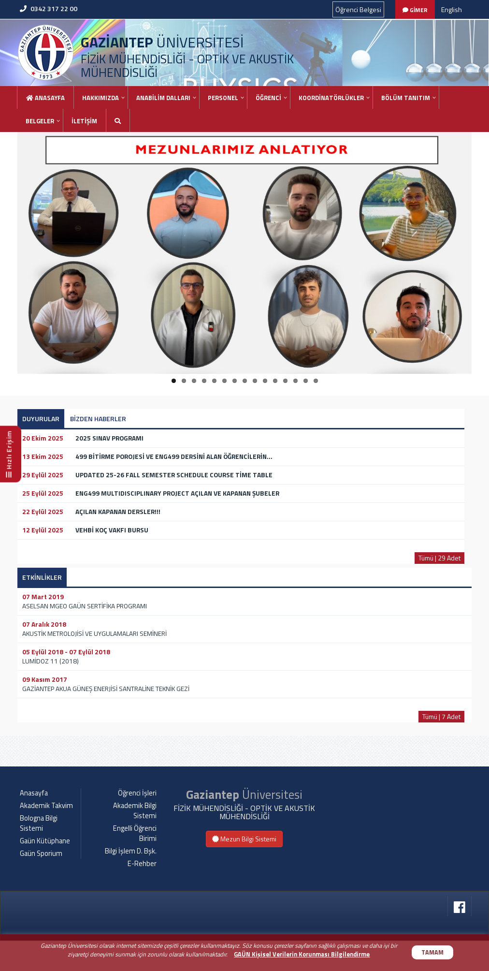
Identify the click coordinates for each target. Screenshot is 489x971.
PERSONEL (223, 98)
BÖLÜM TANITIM (405, 98)
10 (265, 381)
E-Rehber (142, 894)
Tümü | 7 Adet (441, 716)
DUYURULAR (40, 418)
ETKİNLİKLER (42, 577)
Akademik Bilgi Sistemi (135, 841)
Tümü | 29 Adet (439, 558)
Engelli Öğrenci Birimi (135, 863)
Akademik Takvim (46, 836)
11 (275, 381)
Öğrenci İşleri (137, 823)
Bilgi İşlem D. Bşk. (131, 881)
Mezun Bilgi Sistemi (244, 869)
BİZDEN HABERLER (98, 418)
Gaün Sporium (41, 884)
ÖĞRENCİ (268, 98)
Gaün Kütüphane (45, 871)
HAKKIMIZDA (100, 98)
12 (285, 381)
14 (305, 381)
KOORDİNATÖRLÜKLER (331, 98)
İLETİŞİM (84, 121)
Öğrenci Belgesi (358, 9)
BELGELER (40, 121)
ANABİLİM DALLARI (163, 98)
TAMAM (432, 952)
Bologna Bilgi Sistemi (39, 853)
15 (316, 381)
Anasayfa (45, 98)
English (451, 9)
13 (295, 381)
